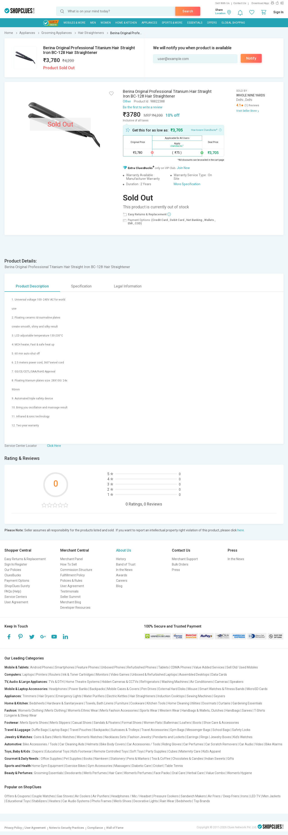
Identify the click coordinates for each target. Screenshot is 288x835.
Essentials (194, 22)
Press (176, 570)
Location (220, 13)
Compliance (95, 827)
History (121, 559)
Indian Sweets (215, 758)
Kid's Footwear (81, 751)
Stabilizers (39, 801)
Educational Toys (57, 751)
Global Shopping (233, 22)
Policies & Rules (71, 580)
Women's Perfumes (138, 773)
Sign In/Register (15, 564)
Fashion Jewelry (139, 737)
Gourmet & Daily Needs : (22, 758)
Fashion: (10, 710)
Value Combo (215, 773)
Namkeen (101, 758)
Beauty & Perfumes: (18, 773)
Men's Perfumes (95, 773)
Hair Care (115, 773)
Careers (121, 580)
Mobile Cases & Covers (123, 689)
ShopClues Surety (17, 586)
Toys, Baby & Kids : (18, 751)
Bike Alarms (273, 744)
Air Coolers (82, 796)
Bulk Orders (180, 564)
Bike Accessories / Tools (40, 744)
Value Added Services (208, 667)
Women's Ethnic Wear (83, 710)
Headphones (58, 689)
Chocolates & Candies (187, 758)
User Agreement (16, 602)
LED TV (255, 796)
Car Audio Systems (76, 801)
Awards (121, 575)
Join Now (183, 168)
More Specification (187, 184)
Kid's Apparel (211, 751)
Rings (204, 737)
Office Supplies (51, 758)
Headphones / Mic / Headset (131, 796)
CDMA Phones (181, 667)
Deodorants (73, 773)
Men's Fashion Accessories (119, 710)
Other (127, 101)
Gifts (230, 758)
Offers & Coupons (17, 796)
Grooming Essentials (48, 773)
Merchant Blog (70, 602)
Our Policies (12, 570)
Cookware (137, 703)
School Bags (221, 730)
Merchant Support (185, 559)
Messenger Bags (198, 730)
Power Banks (78, 689)
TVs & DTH (56, 682)
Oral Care (178, 773)
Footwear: (11, 722)
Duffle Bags (40, 730)
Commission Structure (76, 570)
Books (88, 758)
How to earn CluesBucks (206, 129)
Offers (212, 22)
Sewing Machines (199, 696)
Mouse (192, 689)
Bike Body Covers (112, 744)
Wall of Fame (114, 827)
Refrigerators (150, 682)
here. (241, 530)
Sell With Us (222, 3)
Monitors (102, 674)
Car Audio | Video (251, 744)
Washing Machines (175, 682)
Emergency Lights (68, 696)
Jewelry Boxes (220, 737)
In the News (124, 570)
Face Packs (162, 773)
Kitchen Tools (156, 703)
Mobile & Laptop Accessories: (26, 689)
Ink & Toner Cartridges (78, 674)
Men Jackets (271, 796)
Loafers (185, 722)
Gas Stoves (65, 796)
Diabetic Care (141, 766)
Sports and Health (17, 766)
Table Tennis (174, 766)
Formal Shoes (132, 722)
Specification (81, 286)
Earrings (192, 737)
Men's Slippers (60, 722)
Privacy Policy (13, 827)
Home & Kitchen (126, 22)
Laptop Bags (59, 730)
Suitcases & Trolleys (125, 730)
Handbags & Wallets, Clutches (202, 710)
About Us (123, 550)
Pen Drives (148, 689)
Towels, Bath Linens (99, 703)
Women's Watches (90, 737)
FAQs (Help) (12, 591)
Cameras (221, 682)
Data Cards (219, 674)
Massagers (122, 766)
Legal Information (128, 286)
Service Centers (15, 597)
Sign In (278, 12)
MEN (93, 22)
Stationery (117, 758)
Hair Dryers (46, 696)
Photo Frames (102, 801)
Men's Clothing (55, 710)
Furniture (121, 703)
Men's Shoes (122, 801)
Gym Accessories (100, 766)
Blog (119, 586)
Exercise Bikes (75, 766)
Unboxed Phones (113, 667)
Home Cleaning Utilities (184, 703)
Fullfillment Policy (72, 575)
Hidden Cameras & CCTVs (120, 682)
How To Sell (68, 564)
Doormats (209, 703)
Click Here (54, 446)
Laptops (28, 674)
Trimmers (29, 696)
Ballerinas (171, 722)
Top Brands (202, 801)
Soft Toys (137, 751)
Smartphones (64, 667)
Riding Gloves (171, 744)
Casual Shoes (82, 722)
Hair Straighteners (142, 696)
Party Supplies (156, 751)
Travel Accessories (154, 730)
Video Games (119, 674)
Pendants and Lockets (169, 737)
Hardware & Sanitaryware (65, 703)
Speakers (236, 682)
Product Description (32, 286)
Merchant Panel (71, 559)
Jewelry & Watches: (18, 737)
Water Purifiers (94, 696)
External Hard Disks (172, 689)
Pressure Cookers (166, 796)
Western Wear (170, 710)
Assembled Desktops (194, 674)
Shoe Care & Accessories (221, 722)
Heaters (54, 801)
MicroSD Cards (257, 689)
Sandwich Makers (193, 796)
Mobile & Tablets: (16, 667)
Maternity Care (189, 751)
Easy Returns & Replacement (25, 559)
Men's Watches (64, 737)
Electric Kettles (117, 696)
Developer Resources (75, 607)
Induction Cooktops (171, 696)
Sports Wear (149, 710)
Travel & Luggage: (17, 730)
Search (187, 11)
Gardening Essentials (247, 703)
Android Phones (41, 667)
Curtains (224, 703)
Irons (244, 796)
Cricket (158, 766)
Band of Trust (125, 564)
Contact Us (239, 3)
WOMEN (106, 22)
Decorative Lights (145, 801)
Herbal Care (195, 773)
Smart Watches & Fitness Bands (222, 689)
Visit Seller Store (246, 110)
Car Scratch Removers (221, 744)
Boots (197, 722)
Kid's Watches (242, 737)
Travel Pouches (81, 730)
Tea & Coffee (160, 758)
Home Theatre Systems (83, 682)
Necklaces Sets (115, 737)
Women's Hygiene (239, 773)
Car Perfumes (193, 744)
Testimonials (69, 591)
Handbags (232, 710)
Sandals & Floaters (107, 722)
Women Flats (153, 722)
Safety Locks (241, 730)
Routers (55, 674)
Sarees (247, 710)
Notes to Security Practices (66, 827)
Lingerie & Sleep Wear (21, 715)
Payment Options (16, 580)
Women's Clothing (30, 710)
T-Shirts (259, 710)
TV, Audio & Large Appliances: (26, 682)
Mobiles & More (75, 22)
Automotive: (13, 744)
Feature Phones (87, 667)
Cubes (172, 751)
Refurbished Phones (141, 667)
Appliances (149, 22)
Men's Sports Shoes (34, 722)
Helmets (92, 744)
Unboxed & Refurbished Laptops (154, 674)
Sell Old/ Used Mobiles (242, 667)
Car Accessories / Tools (143, 744)
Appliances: (13, 696)
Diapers (37, 751)
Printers (41, 674)
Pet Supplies (73, 758)
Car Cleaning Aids (71, 744)
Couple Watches (43, 796)
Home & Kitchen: (16, 703)
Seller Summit (70, 597)
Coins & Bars (43, 737)
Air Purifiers (100, 796)
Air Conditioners (201, 682)
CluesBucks (12, 575)
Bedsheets (37, 703)
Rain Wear (167, 801)
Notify (251, 58)
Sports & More (172, 22)
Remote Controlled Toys (111, 751)
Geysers (219, 696)
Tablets (163, 667)
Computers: (13, 674)
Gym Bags (177, 730)
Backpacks (97, 689)
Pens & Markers (138, 758)
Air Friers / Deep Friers (223, 796)
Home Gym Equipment (47, 766)
